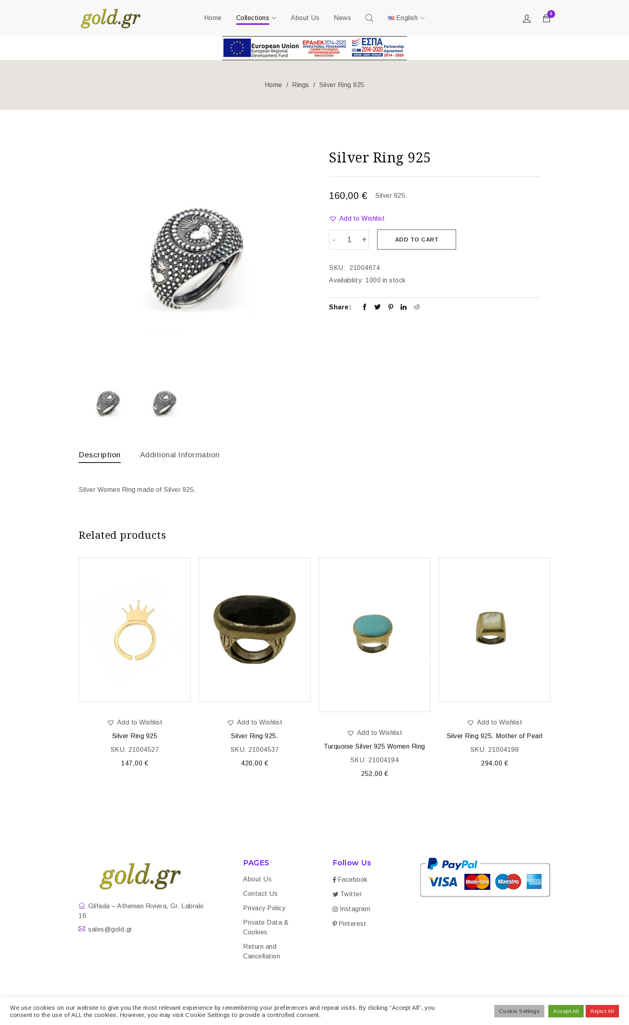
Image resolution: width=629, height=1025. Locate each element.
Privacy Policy (264, 908)
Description (100, 454)
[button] (357, 218)
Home (273, 84)
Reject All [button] (602, 1011)
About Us (257, 880)
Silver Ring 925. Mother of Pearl (494, 736)
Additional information (183, 454)
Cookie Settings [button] (519, 1011)
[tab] (100, 456)
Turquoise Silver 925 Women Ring (374, 747)
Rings (300, 84)
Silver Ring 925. (254, 736)
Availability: (346, 279)
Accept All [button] (566, 1011)
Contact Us (260, 894)
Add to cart (417, 239)
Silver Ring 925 (135, 736)
